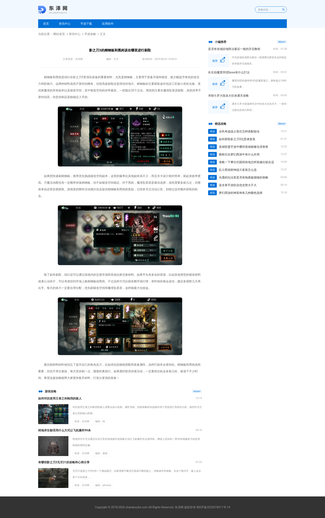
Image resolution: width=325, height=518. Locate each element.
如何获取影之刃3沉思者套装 (237, 139)
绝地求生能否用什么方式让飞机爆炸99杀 (64, 430)
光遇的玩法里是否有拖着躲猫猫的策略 (243, 177)
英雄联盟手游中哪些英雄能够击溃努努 (243, 146)
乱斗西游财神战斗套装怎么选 (238, 169)
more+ (197, 391)
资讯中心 (64, 23)
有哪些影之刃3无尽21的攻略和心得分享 (64, 462)
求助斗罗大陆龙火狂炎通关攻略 (228, 95)
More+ (281, 41)
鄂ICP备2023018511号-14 (213, 507)
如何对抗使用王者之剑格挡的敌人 (60, 398)
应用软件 (108, 23)
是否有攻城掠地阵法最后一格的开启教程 (234, 49)
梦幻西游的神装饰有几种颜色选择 (240, 192)
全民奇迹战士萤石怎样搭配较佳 (239, 131)
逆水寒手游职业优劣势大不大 (238, 185)
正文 (103, 34)
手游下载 (86, 23)
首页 (46, 23)
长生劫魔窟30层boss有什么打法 (229, 72)
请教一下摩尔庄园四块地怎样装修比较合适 (246, 162)
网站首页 (59, 34)
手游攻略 (90, 34)
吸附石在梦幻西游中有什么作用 (239, 154)
